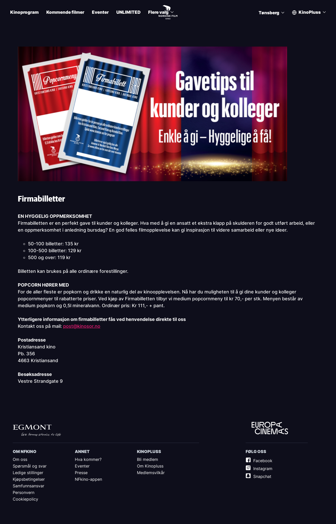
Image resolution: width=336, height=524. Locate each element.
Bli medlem (147, 459)
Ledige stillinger (28, 472)
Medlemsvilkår (151, 472)
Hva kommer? (88, 459)
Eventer (100, 12)
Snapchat (262, 476)
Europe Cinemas (270, 428)
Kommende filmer (65, 12)
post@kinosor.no (81, 326)
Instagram (262, 468)
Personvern (23, 492)
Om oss (20, 459)
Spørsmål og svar (30, 466)
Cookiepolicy (25, 499)
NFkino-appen (88, 479)
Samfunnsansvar (28, 485)
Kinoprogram (24, 12)
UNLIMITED (128, 12)
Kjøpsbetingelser (29, 479)
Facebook (262, 460)
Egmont (37, 430)
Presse (81, 472)
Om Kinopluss (150, 466)
